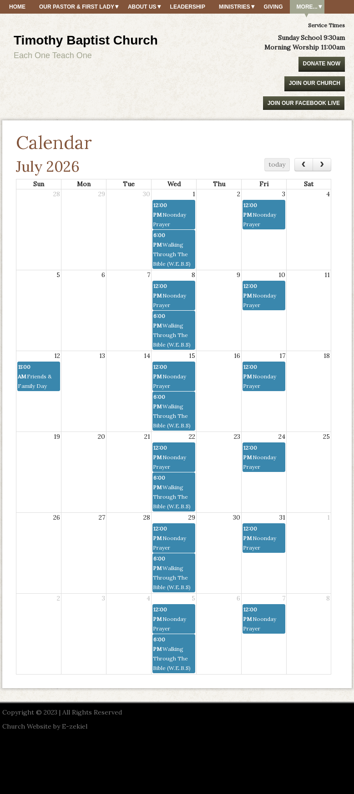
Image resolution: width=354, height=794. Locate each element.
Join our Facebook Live (304, 103)
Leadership (187, 7)
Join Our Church (314, 83)
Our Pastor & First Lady (76, 7)
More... (307, 7)
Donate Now (321, 63)
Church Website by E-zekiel (44, 726)
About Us (142, 7)
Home (17, 7)
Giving (273, 7)
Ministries (234, 7)
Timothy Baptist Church (86, 40)
